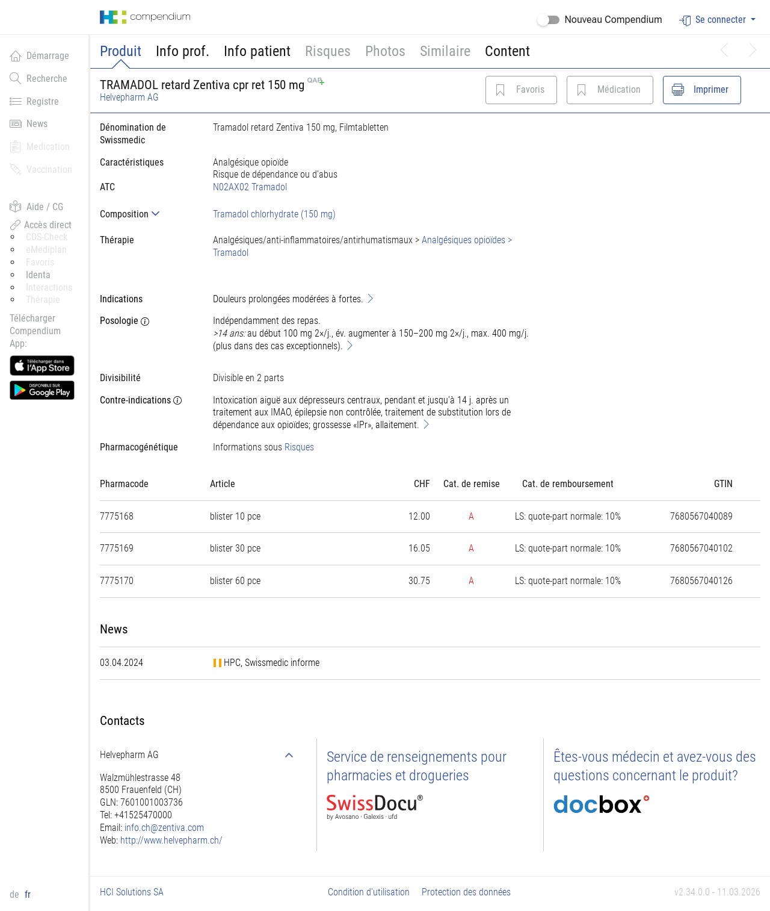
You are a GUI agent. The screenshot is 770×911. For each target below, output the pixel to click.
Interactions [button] (49, 287)
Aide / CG (36, 207)
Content (507, 51)
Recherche (38, 78)
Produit (120, 51)
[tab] (147, 214)
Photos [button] (385, 51)
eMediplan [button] (46, 249)
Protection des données (466, 892)
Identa (38, 275)
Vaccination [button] (41, 169)
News (29, 123)
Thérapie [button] (43, 299)
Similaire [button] (445, 51)
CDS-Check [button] (46, 237)
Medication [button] (40, 146)
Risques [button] (328, 51)
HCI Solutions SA (132, 892)
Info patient (257, 51)
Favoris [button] (40, 262)
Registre (34, 101)
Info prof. (182, 51)
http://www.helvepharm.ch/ (171, 840)
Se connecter (713, 20)
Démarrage (39, 55)
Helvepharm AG (129, 97)
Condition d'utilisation (369, 892)
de (16, 894)
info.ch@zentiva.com (164, 827)
